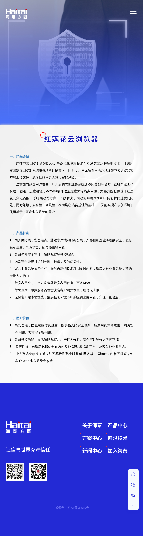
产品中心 (117, 425)
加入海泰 (117, 450)
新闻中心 (92, 450)
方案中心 (92, 437)
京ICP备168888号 (78, 507)
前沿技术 (117, 437)
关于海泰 (92, 425)
